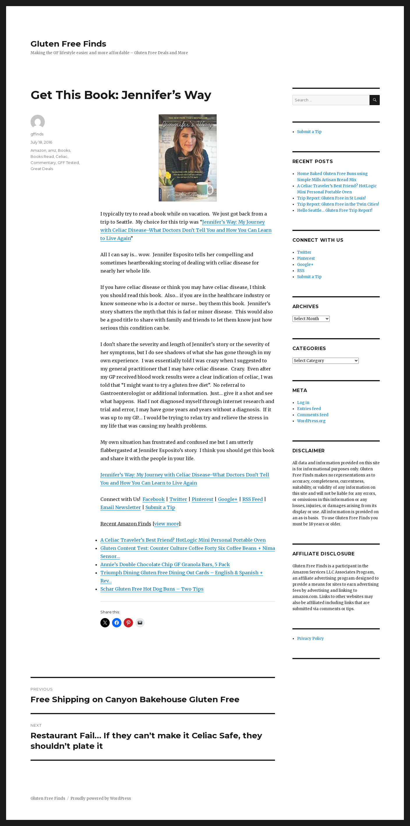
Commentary (43, 162)
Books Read (42, 156)
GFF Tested (68, 162)
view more (166, 524)
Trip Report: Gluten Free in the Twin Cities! (338, 204)
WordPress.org (311, 421)
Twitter (178, 499)
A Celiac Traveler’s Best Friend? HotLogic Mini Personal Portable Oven (183, 540)
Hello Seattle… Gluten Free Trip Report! (334, 210)
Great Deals (42, 168)
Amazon (38, 150)
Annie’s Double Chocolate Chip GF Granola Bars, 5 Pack (165, 564)
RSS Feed (252, 499)
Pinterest (202, 499)
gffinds (37, 134)
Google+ (228, 499)
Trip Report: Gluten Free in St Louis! (331, 198)
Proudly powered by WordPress (100, 798)
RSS (300, 270)
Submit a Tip (160, 507)
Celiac (62, 156)
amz (52, 150)
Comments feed (313, 414)
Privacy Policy (310, 638)
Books (64, 150)
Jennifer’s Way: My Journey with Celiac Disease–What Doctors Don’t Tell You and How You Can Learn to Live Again (185, 230)
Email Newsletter (120, 507)
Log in (303, 402)
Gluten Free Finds (68, 44)
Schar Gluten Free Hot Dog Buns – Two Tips (152, 589)
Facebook (154, 499)
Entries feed (309, 408)
